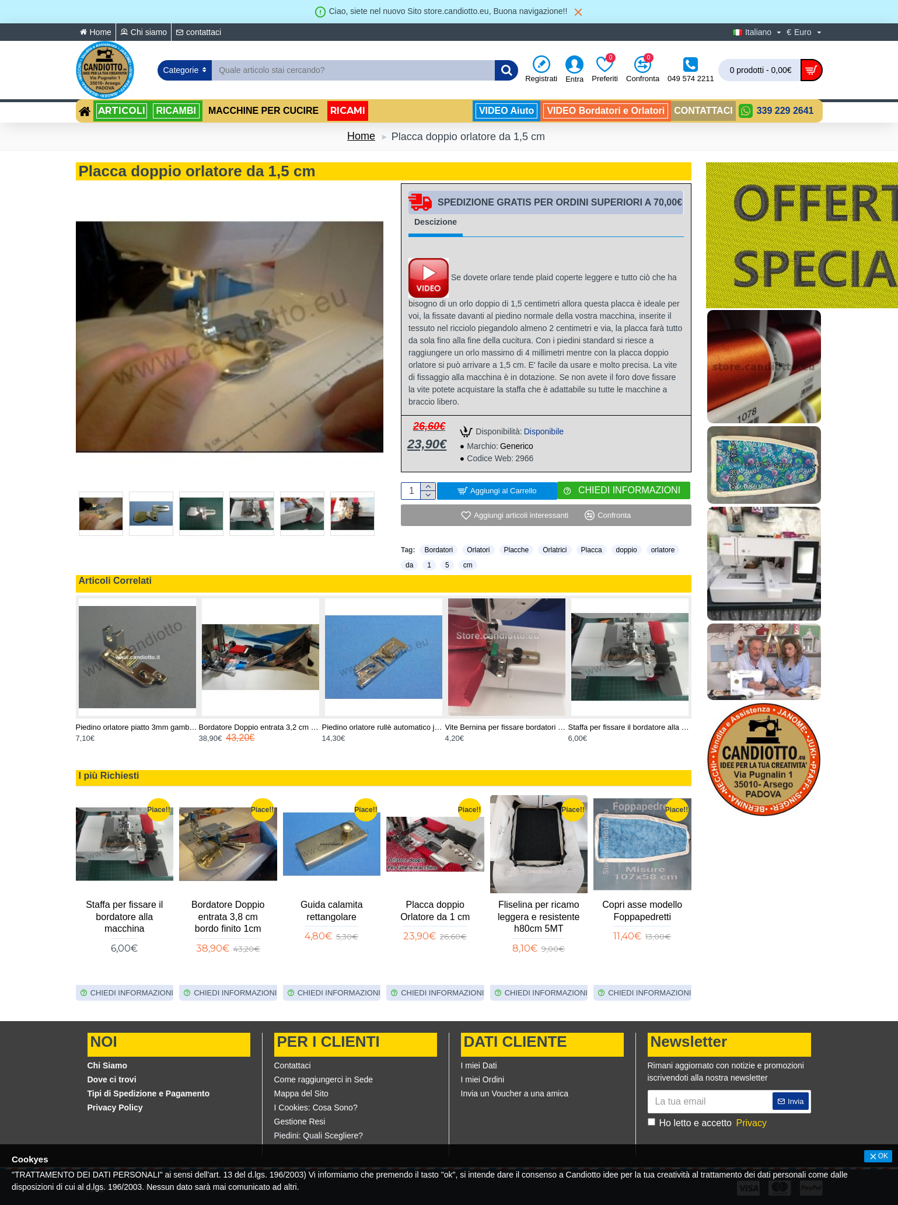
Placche (516, 550)
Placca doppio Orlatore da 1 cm (435, 911)
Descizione (435, 222)
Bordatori (438, 550)
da (409, 565)
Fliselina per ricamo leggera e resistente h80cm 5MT (539, 917)
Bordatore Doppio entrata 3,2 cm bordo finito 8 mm (260, 727)
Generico (516, 446)
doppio (626, 550)
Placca (591, 550)
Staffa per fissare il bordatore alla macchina (629, 727)
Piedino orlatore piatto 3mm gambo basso (137, 727)
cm (468, 565)
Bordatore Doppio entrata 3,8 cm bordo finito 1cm (227, 917)
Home (361, 136)
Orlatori (478, 550)
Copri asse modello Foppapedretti (642, 911)
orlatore (663, 550)
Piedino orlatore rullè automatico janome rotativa (383, 727)
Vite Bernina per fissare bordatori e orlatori (506, 727)
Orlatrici (555, 550)
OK (883, 1156)
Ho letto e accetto (708, 1123)
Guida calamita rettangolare (332, 911)
